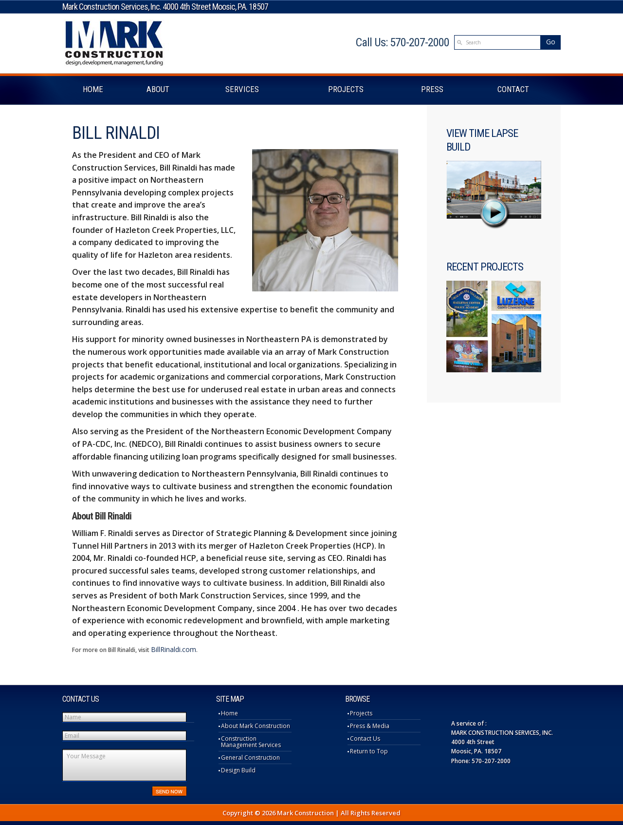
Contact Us (365, 738)
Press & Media (369, 726)
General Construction (250, 757)
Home (229, 713)
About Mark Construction (255, 726)
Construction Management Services (251, 741)
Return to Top (369, 751)
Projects (361, 713)
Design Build (238, 770)
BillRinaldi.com (173, 649)
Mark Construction (115, 43)
